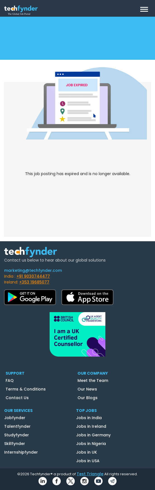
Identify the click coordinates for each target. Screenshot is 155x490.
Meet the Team (93, 380)
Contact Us (17, 398)
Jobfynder (14, 418)
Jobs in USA (88, 461)
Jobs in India (89, 418)
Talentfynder (17, 426)
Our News (87, 389)
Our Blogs (88, 398)
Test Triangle (90, 474)
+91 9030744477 (33, 276)
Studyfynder (16, 435)
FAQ (10, 380)
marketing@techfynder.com (33, 270)
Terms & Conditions (26, 389)
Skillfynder (14, 443)
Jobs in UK (86, 452)
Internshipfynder (21, 452)
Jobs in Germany (93, 435)
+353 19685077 (34, 282)
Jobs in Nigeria (91, 443)
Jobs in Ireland (91, 426)
